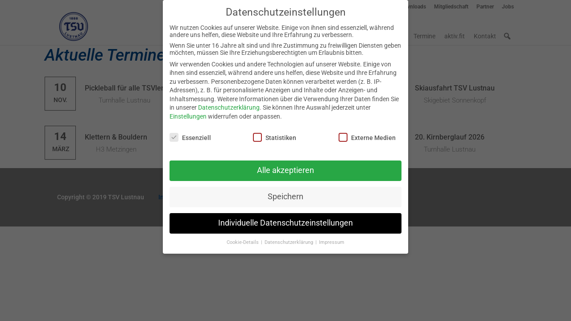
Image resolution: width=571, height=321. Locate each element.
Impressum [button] (331, 238)
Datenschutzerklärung (229, 103)
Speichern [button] (285, 192)
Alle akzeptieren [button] (285, 166)
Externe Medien (367, 133)
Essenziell (190, 133)
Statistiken (274, 133)
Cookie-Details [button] (243, 238)
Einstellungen (188, 112)
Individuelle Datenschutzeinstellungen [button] (285, 218)
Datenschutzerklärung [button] (289, 238)
